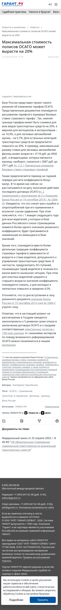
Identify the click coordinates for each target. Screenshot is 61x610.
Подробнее (16, 600)
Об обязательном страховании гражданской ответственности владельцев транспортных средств (29, 446)
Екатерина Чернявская (25, 385)
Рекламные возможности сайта (36, 507)
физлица (34, 395)
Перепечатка (52, 406)
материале (9, 345)
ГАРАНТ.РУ (21, 406)
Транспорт (53, 56)
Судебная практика (14, 12)
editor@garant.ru (11, 497)
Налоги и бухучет (40, 12)
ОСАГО (13, 391)
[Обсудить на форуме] (39, 421)
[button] (50, 4)
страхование (25, 391)
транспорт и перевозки (15, 395)
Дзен (46, 413)
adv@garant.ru (10, 507)
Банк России (9, 400)
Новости (31, 413)
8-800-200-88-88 (10, 485)
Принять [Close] (42, 600)
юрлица (45, 395)
